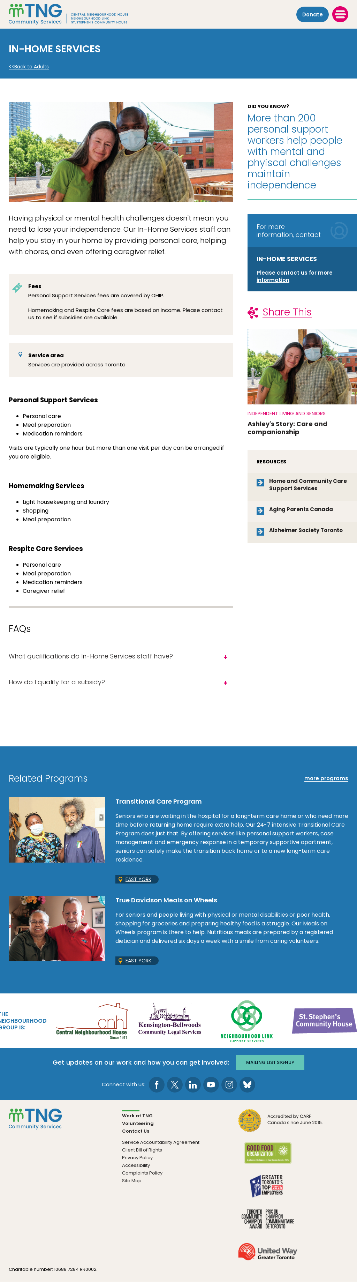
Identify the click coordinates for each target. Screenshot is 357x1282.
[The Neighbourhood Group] (77, 14)
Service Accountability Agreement (160, 1142)
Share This (287, 312)
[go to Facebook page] (157, 1085)
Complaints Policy (142, 1173)
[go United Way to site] (267, 1256)
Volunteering (138, 1123)
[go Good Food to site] (267, 1157)
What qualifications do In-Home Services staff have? (91, 656)
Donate (312, 14)
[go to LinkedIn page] (193, 1085)
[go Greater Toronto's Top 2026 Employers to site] (267, 1190)
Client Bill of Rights (142, 1150)
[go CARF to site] (281, 1124)
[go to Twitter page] (175, 1085)
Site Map (132, 1180)
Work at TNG (137, 1115)
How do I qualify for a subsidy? (57, 682)
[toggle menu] (340, 14)
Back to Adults (31, 67)
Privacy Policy (137, 1157)
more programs (326, 778)
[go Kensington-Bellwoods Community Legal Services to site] (169, 1020)
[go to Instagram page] (229, 1085)
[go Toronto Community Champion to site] (267, 1223)
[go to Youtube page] (211, 1085)
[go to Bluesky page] (247, 1085)
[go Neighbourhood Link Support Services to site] (247, 1020)
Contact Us (135, 1131)
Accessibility (136, 1165)
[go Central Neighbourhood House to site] (91, 1020)
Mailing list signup (270, 1062)
